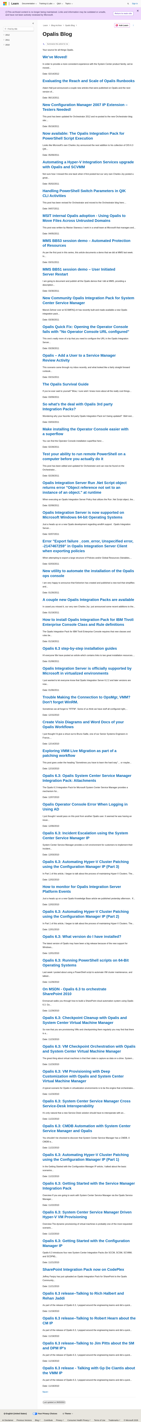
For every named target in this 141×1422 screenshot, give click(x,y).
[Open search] (128, 3)
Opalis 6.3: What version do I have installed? (82, 936)
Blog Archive (56, 25)
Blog (37, 1420)
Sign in (135, 3)
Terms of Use (99, 1420)
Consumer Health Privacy (78, 1420)
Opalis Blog (70, 25)
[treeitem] (18, 35)
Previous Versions (24, 1420)
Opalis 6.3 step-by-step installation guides (80, 648)
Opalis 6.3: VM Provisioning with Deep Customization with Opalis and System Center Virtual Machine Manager (83, 1076)
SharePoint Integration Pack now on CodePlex (83, 1269)
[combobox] (18, 29)
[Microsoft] (5, 3)
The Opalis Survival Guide (66, 384)
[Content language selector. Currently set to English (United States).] (15, 1414)
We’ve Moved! (55, 57)
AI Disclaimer (7, 1420)
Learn (45, 25)
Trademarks (114, 1420)
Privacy (59, 1420)
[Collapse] (33, 23)
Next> (45, 1392)
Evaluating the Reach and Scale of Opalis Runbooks (89, 81)
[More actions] (133, 25)
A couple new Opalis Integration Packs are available (88, 600)
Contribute (48, 1420)
